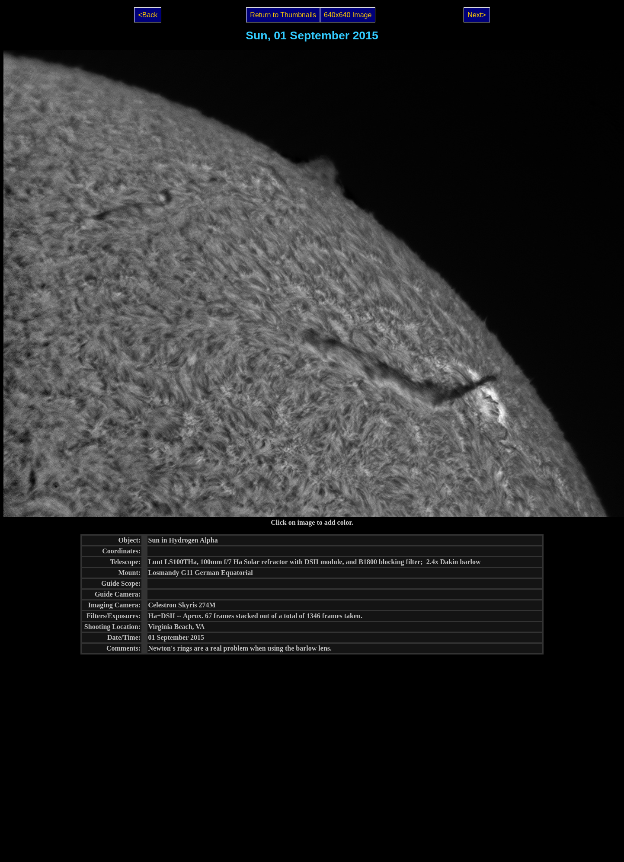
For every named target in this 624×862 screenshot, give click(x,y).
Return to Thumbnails (283, 15)
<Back (147, 15)
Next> (476, 15)
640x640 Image (347, 15)
